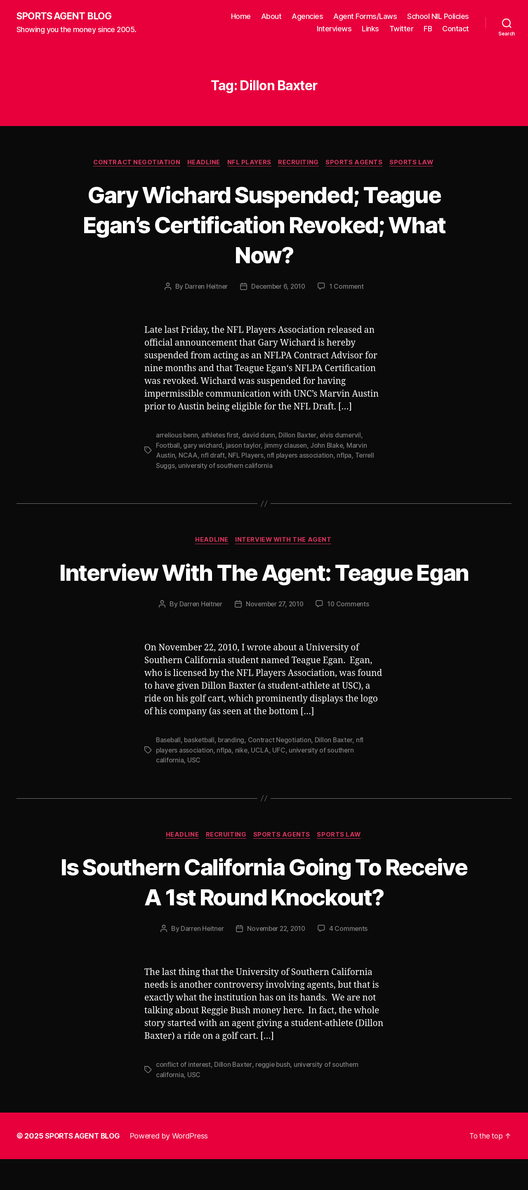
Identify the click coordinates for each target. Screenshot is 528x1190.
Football (168, 446)
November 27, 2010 (275, 635)
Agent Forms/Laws (365, 16)
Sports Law (416, 163)
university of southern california (225, 466)
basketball (201, 771)
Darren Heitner (204, 287)
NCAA (188, 456)
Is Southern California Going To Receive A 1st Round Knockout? (264, 912)
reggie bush (274, 1096)
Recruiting (300, 163)
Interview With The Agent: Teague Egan (264, 587)
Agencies (307, 16)
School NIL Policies (438, 16)
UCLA (261, 780)
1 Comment (348, 287)
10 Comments (350, 635)
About (271, 16)
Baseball (169, 771)
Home (241, 16)
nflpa (345, 456)
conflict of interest (184, 1096)
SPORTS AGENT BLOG (66, 16)
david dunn (260, 436)
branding (233, 771)
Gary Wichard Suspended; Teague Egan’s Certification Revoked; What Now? (263, 225)
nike (242, 780)
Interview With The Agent (284, 541)
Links (370, 29)
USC (193, 790)
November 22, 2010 (276, 960)
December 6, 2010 (278, 287)
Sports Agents (357, 163)
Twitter (401, 29)
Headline (202, 163)
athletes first (221, 436)
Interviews (334, 29)
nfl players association (301, 456)
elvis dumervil (343, 436)
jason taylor (243, 446)
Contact (455, 29)
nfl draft (213, 456)
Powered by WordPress (172, 1166)
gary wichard (203, 446)
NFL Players (249, 163)
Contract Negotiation (133, 163)
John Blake (327, 446)
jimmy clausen (285, 446)
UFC (280, 780)
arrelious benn (177, 436)
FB (428, 29)
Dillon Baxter (299, 436)
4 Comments (350, 960)
